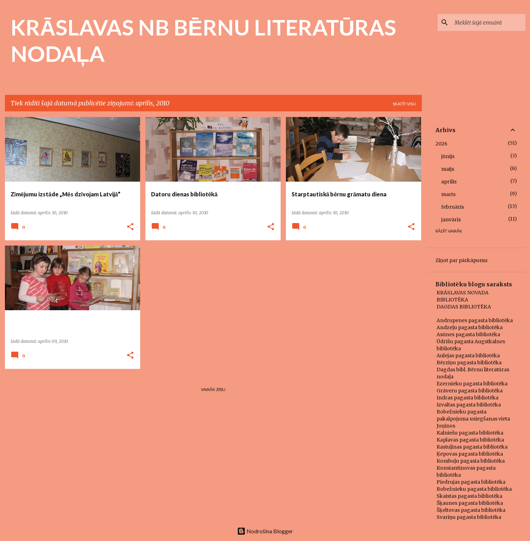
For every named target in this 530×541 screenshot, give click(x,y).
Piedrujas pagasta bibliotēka (471, 482)
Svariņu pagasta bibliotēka (469, 517)
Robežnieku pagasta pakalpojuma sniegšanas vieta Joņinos (473, 419)
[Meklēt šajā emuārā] (488, 22)
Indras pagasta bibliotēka (467, 398)
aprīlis (449, 181)
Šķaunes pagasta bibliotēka (470, 503)
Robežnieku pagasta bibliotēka (474, 489)
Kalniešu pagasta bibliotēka (470, 433)
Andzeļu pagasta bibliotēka (470, 327)
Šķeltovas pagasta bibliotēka (471, 510)
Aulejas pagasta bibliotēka (468, 355)
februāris (452, 207)
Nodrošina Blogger (265, 531)
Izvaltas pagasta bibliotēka (469, 405)
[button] (130, 227)
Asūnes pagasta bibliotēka (468, 334)
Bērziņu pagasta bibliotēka (469, 362)
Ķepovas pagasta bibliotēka (470, 454)
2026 (441, 144)
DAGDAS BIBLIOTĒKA (464, 307)
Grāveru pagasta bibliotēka (470, 390)
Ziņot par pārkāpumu (462, 260)
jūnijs (447, 156)
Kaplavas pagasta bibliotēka (470, 440)
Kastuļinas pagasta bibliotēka (472, 447)
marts (448, 194)
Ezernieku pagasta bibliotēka (472, 383)
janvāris (451, 219)
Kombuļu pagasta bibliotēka (471, 461)
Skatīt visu (404, 103)
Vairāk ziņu (213, 389)
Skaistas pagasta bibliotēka (469, 496)
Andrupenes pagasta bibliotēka (475, 320)
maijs (447, 169)
